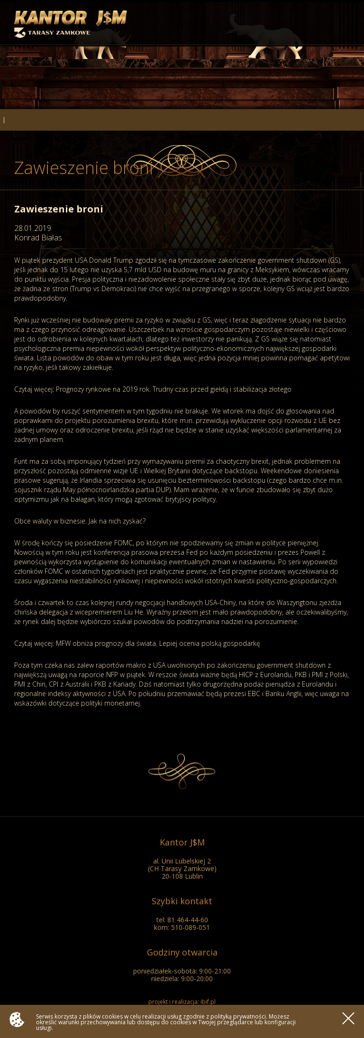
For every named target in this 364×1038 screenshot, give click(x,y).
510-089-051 (190, 927)
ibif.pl (208, 1002)
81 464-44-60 (187, 919)
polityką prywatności (238, 1016)
